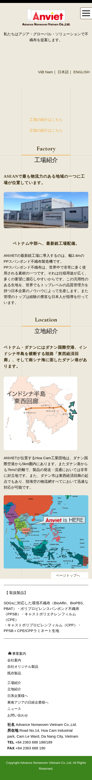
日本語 (63, 72)
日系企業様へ (17, 696)
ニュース (14, 709)
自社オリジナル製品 (22, 667)
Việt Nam (45, 72)
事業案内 (17, 654)
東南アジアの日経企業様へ (28, 702)
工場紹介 (14, 683)
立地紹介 (14, 689)
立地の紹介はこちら (46, 130)
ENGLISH (81, 72)
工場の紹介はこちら (46, 119)
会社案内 (14, 660)
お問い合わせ (17, 715)
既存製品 (14, 673)
